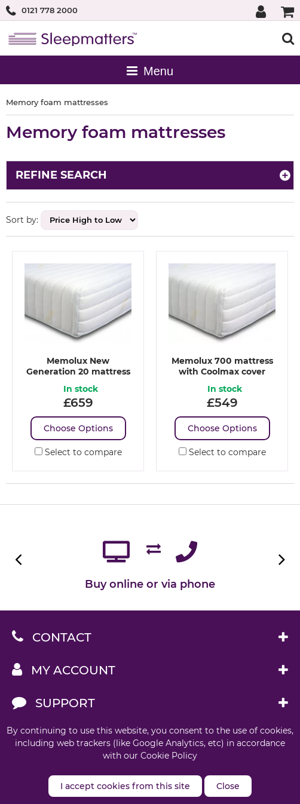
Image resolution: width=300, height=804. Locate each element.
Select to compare (78, 452)
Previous (19, 559)
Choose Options (78, 428)
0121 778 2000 (50, 10)
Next (280, 559)
